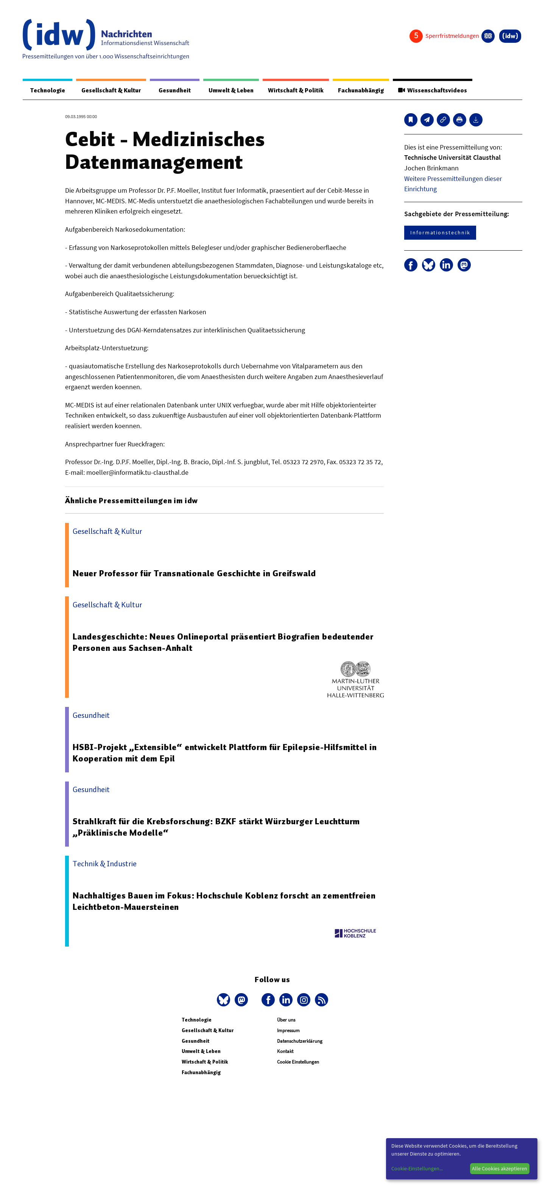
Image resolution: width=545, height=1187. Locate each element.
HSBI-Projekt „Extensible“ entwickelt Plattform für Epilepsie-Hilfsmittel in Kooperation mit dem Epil (226, 753)
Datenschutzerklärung (299, 1041)
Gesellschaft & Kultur (109, 90)
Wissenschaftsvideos (431, 90)
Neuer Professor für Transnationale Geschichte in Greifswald (195, 573)
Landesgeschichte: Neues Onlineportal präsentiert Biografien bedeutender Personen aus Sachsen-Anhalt (224, 642)
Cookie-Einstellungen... (417, 1168)
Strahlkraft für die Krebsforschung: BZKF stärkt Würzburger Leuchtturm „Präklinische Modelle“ (217, 827)
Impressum (288, 1031)
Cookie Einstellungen (298, 1062)
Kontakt (285, 1051)
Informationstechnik (440, 232)
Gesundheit (171, 90)
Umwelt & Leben (226, 90)
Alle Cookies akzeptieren (499, 1168)
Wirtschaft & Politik (292, 90)
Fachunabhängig (359, 90)
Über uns (286, 1020)
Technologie (46, 90)
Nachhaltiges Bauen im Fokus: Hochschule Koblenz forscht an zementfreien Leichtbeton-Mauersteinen (225, 901)
